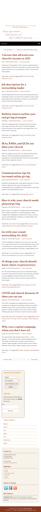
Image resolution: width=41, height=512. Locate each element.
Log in (34, 510)
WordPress (30, 510)
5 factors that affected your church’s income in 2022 (18, 56)
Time (4, 437)
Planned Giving (16, 224)
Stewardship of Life (20, 13)
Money (11, 285)
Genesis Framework (22, 510)
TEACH (5, 427)
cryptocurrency (29, 285)
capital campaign (24, 350)
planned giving (33, 224)
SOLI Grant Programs (10, 473)
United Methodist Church (26, 194)
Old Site (7, 478)
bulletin (21, 135)
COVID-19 (9, 318)
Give (10, 135)
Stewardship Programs (18, 253)
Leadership (12, 76)
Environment (6, 440)
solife (15, 510)
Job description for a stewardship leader (14, 86)
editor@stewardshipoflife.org (20, 27)
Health (5, 443)
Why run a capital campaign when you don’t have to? (19, 328)
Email (3, 404)
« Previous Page (7, 359)
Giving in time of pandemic (20, 318)
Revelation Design (28, 508)
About (6, 471)
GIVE (4, 430)
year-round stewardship (27, 255)
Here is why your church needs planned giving (20, 202)
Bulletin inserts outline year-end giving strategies (19, 115)
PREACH (5, 424)
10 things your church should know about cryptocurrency (19, 263)
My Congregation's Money (20, 316)
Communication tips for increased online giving (16, 174)
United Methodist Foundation (24, 226)
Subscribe (7, 474)
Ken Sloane (26, 76)
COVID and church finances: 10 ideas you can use (20, 294)
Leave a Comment (25, 62)
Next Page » (34, 359)
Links (6, 476)
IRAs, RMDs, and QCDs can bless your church (18, 145)
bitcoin (22, 285)
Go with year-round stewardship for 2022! (14, 233)
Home (6, 470)
